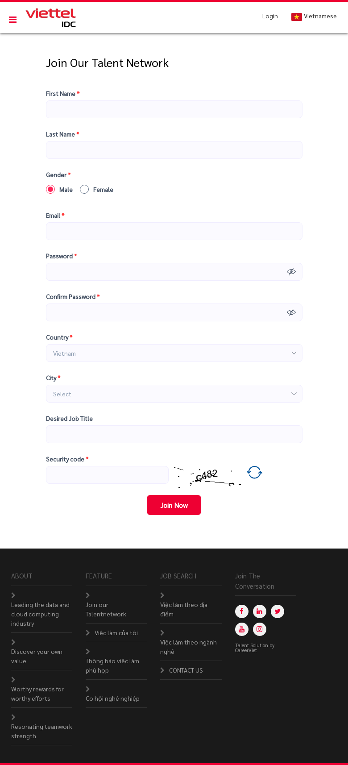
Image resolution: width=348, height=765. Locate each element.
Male (59, 189)
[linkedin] (259, 611)
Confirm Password (72, 296)
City (53, 377)
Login (270, 16)
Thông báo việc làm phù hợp (112, 665)
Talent (242, 645)
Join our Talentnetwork (106, 609)
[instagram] (259, 629)
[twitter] (277, 611)
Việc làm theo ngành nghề (188, 646)
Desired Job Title (69, 418)
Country (59, 337)
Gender (58, 174)
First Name (62, 93)
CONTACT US (186, 670)
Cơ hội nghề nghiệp (113, 698)
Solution (259, 645)
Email (55, 215)
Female (96, 189)
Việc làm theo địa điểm (183, 609)
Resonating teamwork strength (41, 731)
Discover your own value (36, 656)
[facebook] (242, 611)
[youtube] (242, 629)
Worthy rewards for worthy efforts (37, 693)
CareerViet (246, 650)
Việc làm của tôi (116, 632)
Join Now (174, 505)
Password (61, 256)
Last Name (62, 134)
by (272, 645)
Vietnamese (314, 16)
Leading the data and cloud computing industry (40, 613)
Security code (67, 459)
